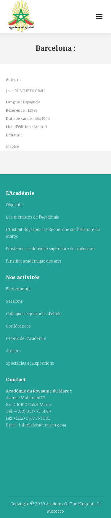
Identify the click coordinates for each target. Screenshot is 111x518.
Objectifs (14, 204)
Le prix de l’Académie (26, 338)
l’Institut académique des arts (33, 261)
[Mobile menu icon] (99, 16)
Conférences (18, 326)
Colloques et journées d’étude (34, 313)
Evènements (18, 288)
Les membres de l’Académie (32, 217)
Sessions (14, 301)
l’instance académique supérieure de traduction (50, 248)
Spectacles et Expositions (30, 363)
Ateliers (13, 351)
